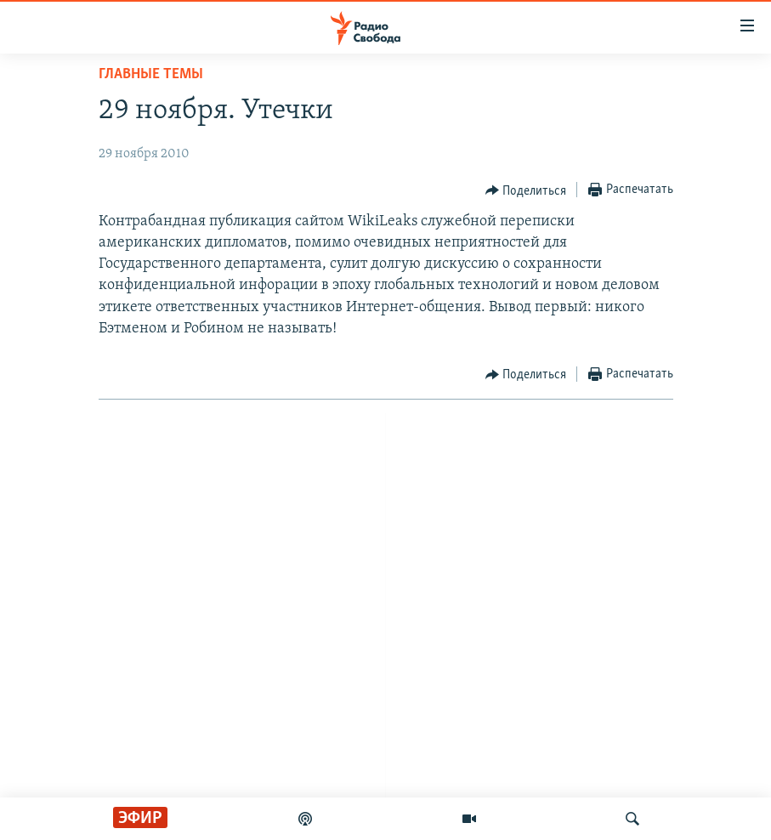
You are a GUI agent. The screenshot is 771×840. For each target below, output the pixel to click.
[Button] (526, 190)
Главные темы (151, 74)
